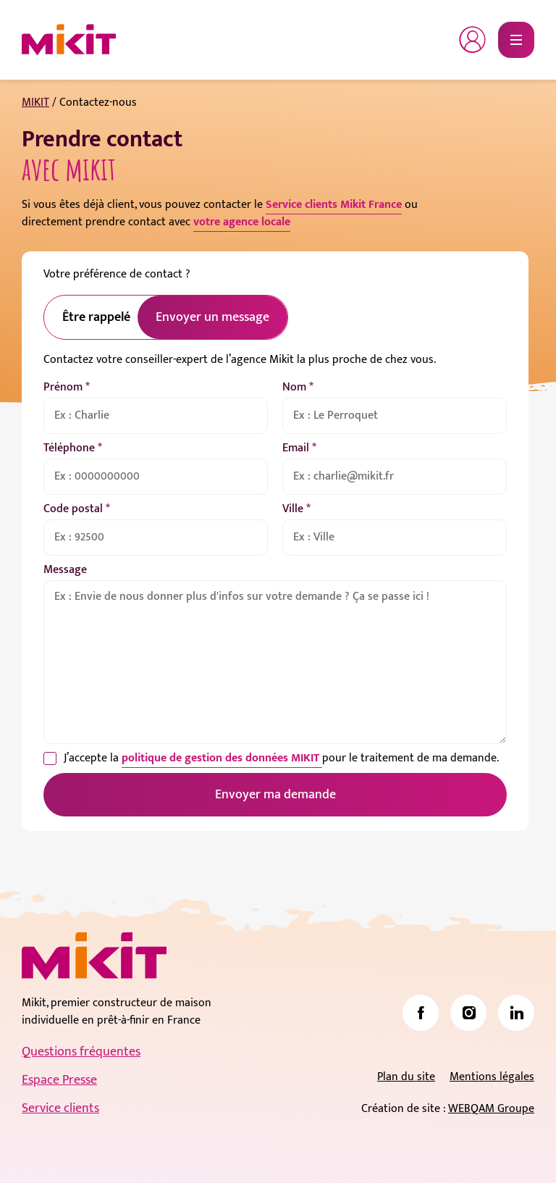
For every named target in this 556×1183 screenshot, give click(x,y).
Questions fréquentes (81, 1052)
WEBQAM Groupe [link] (491, 1109)
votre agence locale (241, 222)
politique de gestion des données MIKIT (222, 758)
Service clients (60, 1108)
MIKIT (35, 102)
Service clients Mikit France (334, 204)
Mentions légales (492, 1077)
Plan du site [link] (406, 1077)
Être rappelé (96, 317)
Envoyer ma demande (275, 795)
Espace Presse (59, 1080)
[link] (421, 1013)
